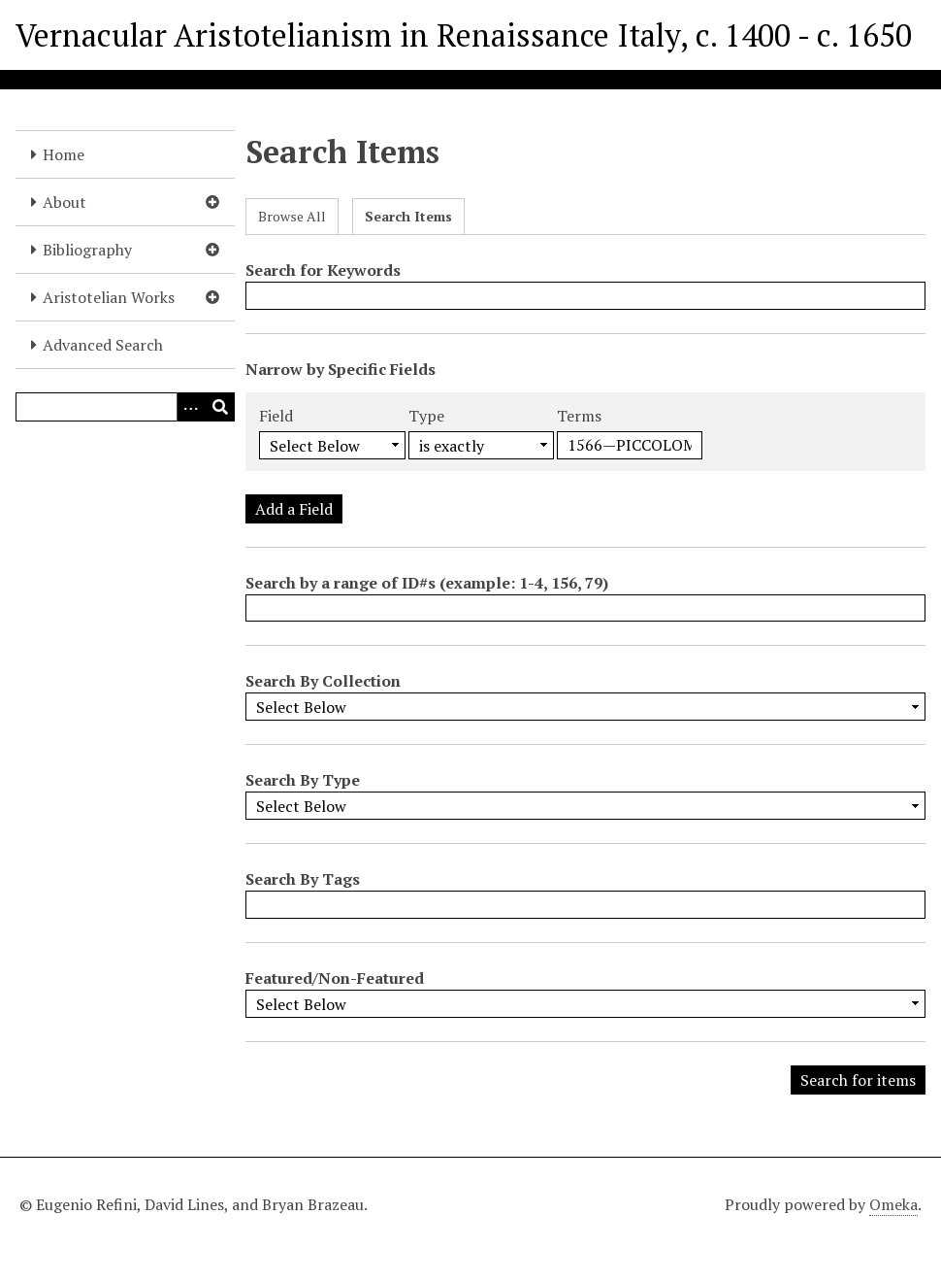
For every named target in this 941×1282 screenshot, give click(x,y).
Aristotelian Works (109, 297)
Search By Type (302, 780)
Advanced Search (103, 344)
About (64, 202)
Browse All (292, 216)
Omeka (893, 1204)
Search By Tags (302, 879)
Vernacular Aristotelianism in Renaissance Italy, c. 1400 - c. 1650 (464, 35)
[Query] (125, 407)
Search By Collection (323, 681)
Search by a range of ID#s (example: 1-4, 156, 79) (426, 582)
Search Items (408, 216)
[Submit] (220, 407)
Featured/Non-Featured (334, 978)
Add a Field (294, 509)
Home (63, 154)
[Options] (191, 407)
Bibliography (87, 249)
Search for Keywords (323, 270)
